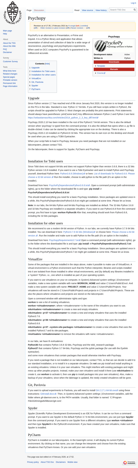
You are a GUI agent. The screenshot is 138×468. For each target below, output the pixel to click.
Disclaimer (7, 52)
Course (100, 73)
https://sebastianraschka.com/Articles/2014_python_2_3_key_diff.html (62, 117)
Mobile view (72, 462)
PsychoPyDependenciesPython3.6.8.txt (68, 185)
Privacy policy (33, 462)
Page (29, 10)
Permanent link (9, 83)
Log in (133, 3)
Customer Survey (10, 61)
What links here (9, 71)
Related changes (10, 74)
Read (76, 10)
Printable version (10, 80)
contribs (84, 26)
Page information (10, 86)
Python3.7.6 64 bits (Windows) (78, 232)
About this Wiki (9, 46)
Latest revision (59, 28)
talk (77, 26)
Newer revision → (78, 28)
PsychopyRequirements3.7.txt (64, 240)
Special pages (9, 77)
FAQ (5, 49)
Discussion (39, 10)
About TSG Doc (47, 462)
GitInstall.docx (47, 394)
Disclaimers (61, 462)
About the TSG (9, 43)
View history (101, 10)
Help (5, 34)
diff (35, 28)
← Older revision (45, 28)
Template (101, 66)
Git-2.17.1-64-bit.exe (106, 390)
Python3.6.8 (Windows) (71, 173)
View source (87, 10)
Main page (7, 31)
